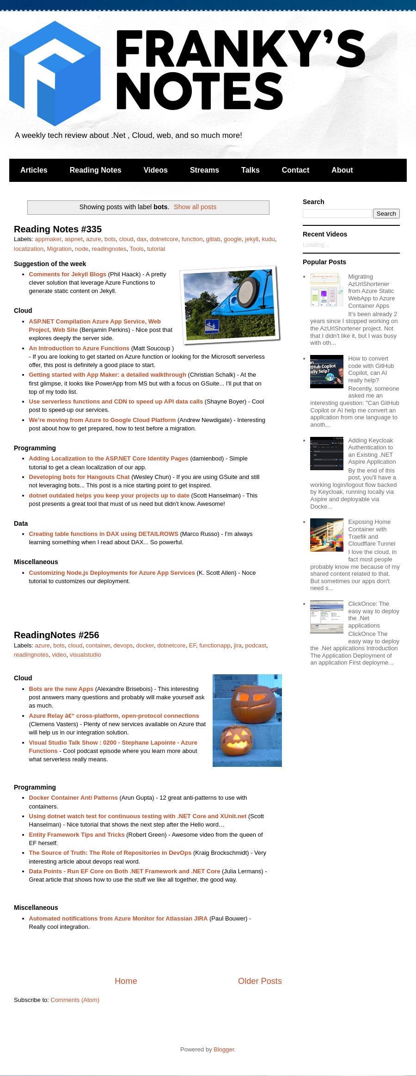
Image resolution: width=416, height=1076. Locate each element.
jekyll (251, 239)
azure (93, 239)
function (192, 239)
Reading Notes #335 (58, 229)
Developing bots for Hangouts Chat (79, 476)
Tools (137, 248)
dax (142, 239)
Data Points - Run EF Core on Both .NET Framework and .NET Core (124, 871)
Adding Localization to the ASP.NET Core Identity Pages (109, 458)
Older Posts (260, 981)
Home (126, 981)
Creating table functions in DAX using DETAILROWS (103, 533)
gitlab (213, 239)
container (98, 645)
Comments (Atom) (75, 999)
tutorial (156, 248)
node (81, 248)
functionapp (214, 645)
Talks (250, 170)
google (233, 239)
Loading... (316, 244)
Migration (59, 248)
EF (192, 645)
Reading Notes (96, 170)
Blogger (224, 1049)
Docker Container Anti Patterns (73, 797)
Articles (34, 170)
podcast (255, 645)
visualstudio (85, 654)
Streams (204, 170)
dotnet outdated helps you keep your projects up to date (109, 495)
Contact (296, 170)
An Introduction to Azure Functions (79, 348)
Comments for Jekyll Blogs (68, 274)
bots (110, 239)
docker (145, 645)
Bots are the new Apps (61, 688)
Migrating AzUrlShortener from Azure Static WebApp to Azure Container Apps (371, 291)
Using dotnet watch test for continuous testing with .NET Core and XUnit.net (138, 816)
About (342, 170)
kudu (268, 239)
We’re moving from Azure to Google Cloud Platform (102, 420)
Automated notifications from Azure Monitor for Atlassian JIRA (118, 918)
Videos (156, 170)
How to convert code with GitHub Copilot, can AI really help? (371, 369)
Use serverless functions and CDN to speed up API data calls (116, 401)
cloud (126, 239)
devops (123, 645)
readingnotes (109, 248)
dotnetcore (164, 239)
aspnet (74, 239)
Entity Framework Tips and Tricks (77, 834)
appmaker (48, 239)
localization (28, 248)
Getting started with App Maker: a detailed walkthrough (107, 374)
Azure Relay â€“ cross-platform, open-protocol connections (114, 715)
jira (238, 645)
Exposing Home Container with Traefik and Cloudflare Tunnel (371, 532)
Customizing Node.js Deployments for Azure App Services (112, 572)
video (59, 654)
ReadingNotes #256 (56, 635)
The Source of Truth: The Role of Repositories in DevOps (110, 852)
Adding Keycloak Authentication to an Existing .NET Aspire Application (372, 451)
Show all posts (195, 207)
